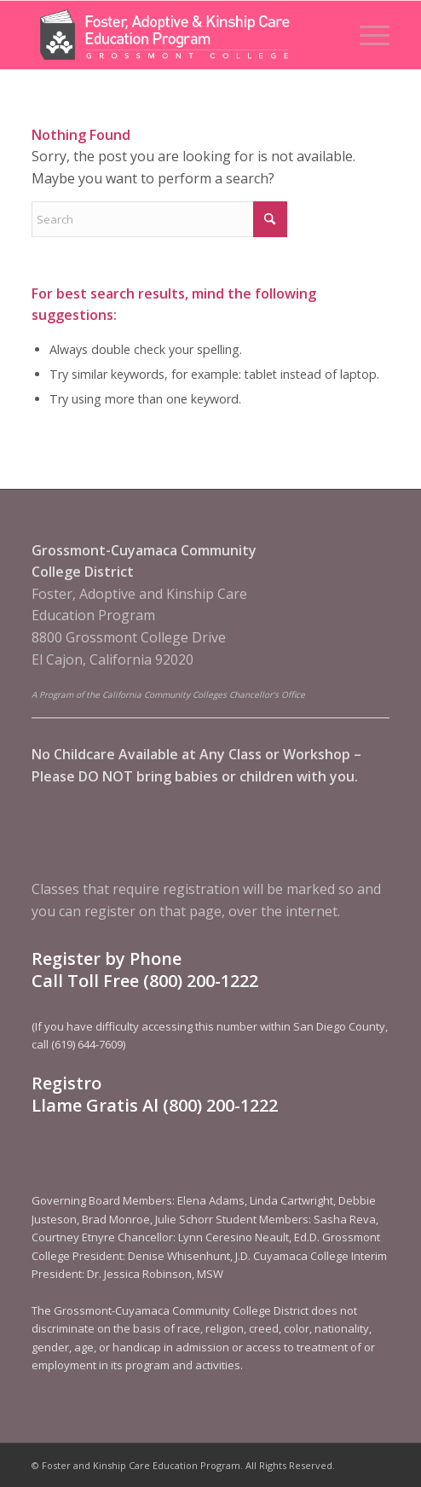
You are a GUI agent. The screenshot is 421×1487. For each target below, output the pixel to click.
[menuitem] (366, 35)
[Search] (159, 219)
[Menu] (366, 35)
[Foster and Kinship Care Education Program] (175, 35)
